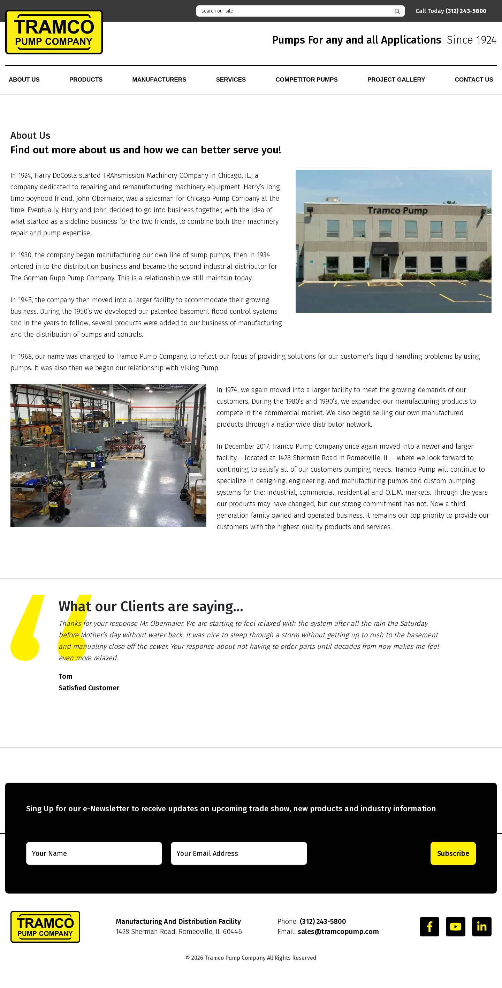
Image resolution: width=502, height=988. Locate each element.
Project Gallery (396, 79)
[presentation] (361, 853)
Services (231, 79)
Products (85, 79)
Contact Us (474, 79)
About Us (24, 79)
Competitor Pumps (307, 79)
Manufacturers (159, 79)
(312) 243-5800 (323, 921)
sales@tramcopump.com (338, 931)
